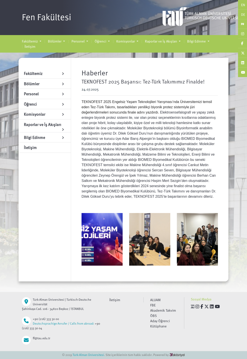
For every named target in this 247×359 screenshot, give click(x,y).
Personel (78, 41)
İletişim (29, 46)
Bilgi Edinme (196, 41)
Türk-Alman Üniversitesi (88, 354)
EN (243, 4)
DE (243, 14)
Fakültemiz (30, 41)
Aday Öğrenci (160, 320)
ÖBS (153, 315)
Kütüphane (158, 326)
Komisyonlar (125, 41)
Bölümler (54, 41)
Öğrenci (100, 41)
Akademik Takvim (163, 310)
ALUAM (155, 299)
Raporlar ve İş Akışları (161, 41)
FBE (153, 305)
